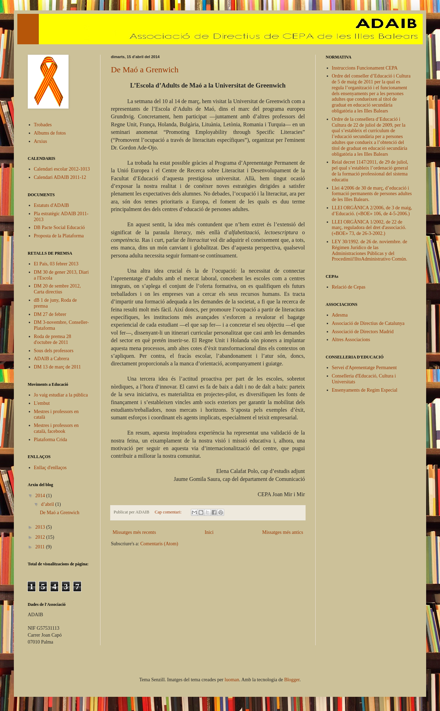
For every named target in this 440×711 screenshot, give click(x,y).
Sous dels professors (53, 350)
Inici (209, 532)
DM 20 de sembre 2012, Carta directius (57, 288)
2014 (40, 495)
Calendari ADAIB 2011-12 (60, 177)
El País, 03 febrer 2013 (56, 263)
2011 (40, 546)
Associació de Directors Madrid (363, 331)
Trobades (43, 124)
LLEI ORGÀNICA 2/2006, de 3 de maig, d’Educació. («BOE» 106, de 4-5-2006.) (372, 210)
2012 (40, 537)
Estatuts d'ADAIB (51, 205)
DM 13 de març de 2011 (57, 367)
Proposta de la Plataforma (59, 235)
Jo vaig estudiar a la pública (61, 395)
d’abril (48, 504)
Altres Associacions (351, 339)
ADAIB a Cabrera (51, 358)
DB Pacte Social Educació (59, 227)
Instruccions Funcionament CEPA (365, 68)
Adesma (340, 315)
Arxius (40, 141)
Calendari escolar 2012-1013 (62, 169)
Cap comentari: (169, 512)
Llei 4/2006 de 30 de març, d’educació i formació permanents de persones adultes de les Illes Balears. (372, 193)
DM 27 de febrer (50, 314)
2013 (40, 527)
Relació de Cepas (349, 287)
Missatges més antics (282, 532)
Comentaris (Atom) (159, 543)
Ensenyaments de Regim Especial (364, 390)
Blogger (291, 679)
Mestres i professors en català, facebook (56, 428)
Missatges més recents (134, 532)
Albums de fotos (50, 133)
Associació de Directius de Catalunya (368, 323)
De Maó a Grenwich (144, 69)
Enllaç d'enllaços (50, 467)
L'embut (42, 403)
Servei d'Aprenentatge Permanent (364, 367)
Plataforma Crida (50, 439)
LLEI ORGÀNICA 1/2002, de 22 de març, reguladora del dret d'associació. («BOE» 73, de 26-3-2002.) (369, 227)
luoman (232, 679)
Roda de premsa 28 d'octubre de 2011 (52, 339)
